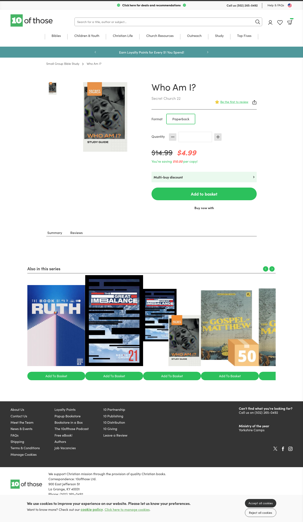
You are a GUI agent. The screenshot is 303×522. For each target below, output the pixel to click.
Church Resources (160, 36)
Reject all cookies (260, 513)
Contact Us (19, 416)
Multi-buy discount (168, 177)
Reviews (76, 232)
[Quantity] (195, 137)
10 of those (32, 20)
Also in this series (43, 268)
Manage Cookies (24, 454)
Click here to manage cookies (127, 509)
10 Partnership (114, 409)
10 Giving (110, 428)
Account (270, 22)
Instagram (290, 449)
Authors (60, 441)
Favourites (280, 22)
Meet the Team (22, 422)
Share (254, 102)
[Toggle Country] (289, 5)
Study (219, 36)
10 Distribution (114, 422)
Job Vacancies (65, 448)
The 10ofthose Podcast (71, 428)
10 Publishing (113, 416)
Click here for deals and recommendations (151, 5)
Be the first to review (234, 102)
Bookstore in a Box (68, 422)
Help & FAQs (275, 5)
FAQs (15, 435)
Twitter (275, 449)
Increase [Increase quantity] (218, 137)
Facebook (283, 449)
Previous (95, 52)
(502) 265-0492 (247, 5)
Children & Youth (86, 36)
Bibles (56, 36)
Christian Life (123, 36)
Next (207, 52)
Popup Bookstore (67, 416)
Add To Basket (56, 376)
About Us (17, 409)
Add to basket (204, 194)
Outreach (194, 36)
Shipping (17, 441)
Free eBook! (63, 435)
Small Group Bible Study (62, 63)
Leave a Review (115, 435)
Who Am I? (94, 63)
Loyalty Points (65, 409)
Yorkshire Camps (251, 430)
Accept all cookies (261, 503)
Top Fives (244, 36)
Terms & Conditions (25, 448)
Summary (54, 232)
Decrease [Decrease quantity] (172, 137)
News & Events (21, 428)
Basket (291, 21)
